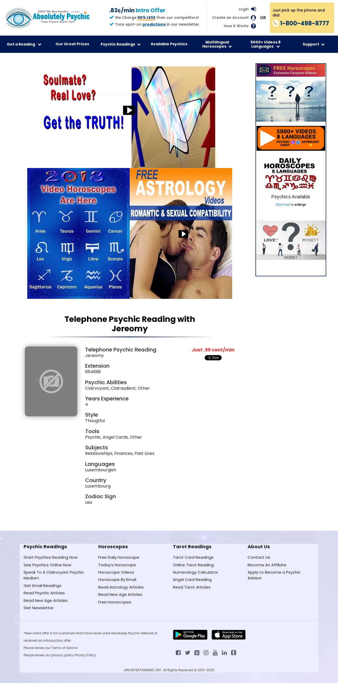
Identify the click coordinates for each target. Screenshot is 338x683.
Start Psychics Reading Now (51, 557)
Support (314, 44)
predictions (154, 24)
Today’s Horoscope (117, 565)
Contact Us (259, 557)
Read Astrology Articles (121, 587)
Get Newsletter (39, 608)
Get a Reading (24, 44)
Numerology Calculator (195, 572)
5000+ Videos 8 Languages (265, 44)
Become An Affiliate (267, 565)
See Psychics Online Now (47, 565)
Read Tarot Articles (191, 587)
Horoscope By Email (117, 579)
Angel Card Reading (192, 579)
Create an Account (230, 17)
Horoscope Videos (116, 572)
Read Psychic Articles (44, 593)
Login (244, 9)
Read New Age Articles (46, 600)
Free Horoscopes (114, 602)
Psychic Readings (121, 44)
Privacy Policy (85, 655)
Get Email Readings (42, 585)
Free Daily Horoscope (118, 557)
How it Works (236, 26)
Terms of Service (64, 648)
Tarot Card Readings (193, 557)
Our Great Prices (72, 44)
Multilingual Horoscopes (217, 44)
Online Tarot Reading (193, 565)
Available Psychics (169, 44)
